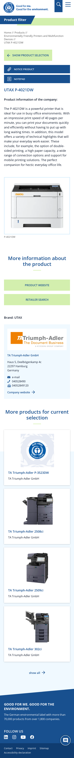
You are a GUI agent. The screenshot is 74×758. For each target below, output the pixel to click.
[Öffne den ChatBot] (65, 740)
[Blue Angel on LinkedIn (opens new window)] (6, 737)
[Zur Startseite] (26, 7)
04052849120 (20, 385)
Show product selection (30, 55)
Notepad (19, 79)
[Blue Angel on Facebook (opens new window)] (32, 737)
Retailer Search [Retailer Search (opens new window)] (37, 300)
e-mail (16, 377)
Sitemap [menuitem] (44, 748)
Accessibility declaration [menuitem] (17, 752)
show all (34, 673)
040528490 (19, 381)
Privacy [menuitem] (20, 748)
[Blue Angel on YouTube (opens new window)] (23, 737)
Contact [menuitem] (8, 748)
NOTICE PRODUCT (24, 69)
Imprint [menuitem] (32, 748)
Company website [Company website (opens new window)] (18, 392)
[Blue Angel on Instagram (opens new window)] (14, 737)
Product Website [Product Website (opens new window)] (37, 285)
